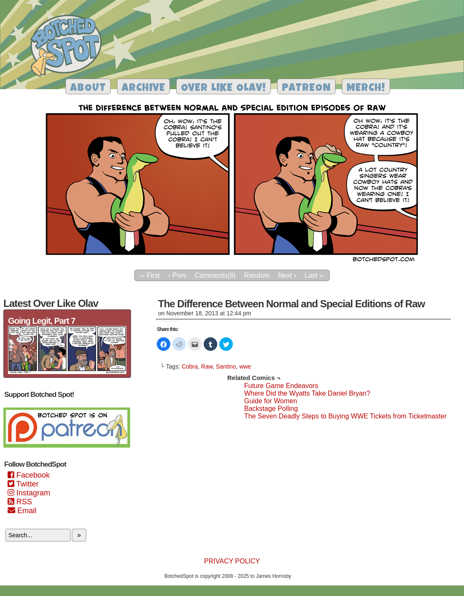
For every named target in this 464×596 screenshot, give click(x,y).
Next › (287, 275)
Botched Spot (69, 47)
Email (22, 510)
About (88, 88)
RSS (20, 502)
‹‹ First (150, 275)
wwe (245, 366)
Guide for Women (270, 401)
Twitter (23, 484)
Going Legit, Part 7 (41, 320)
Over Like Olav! (223, 88)
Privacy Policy (232, 561)
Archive (143, 88)
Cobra (190, 366)
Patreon (306, 88)
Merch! (366, 88)
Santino (226, 366)
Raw (207, 366)
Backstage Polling (271, 408)
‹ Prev (177, 275)
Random (257, 275)
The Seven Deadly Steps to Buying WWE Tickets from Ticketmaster (345, 416)
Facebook (29, 475)
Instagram (29, 493)
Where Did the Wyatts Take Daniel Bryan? (307, 393)
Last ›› (314, 275)
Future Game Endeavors (281, 385)
